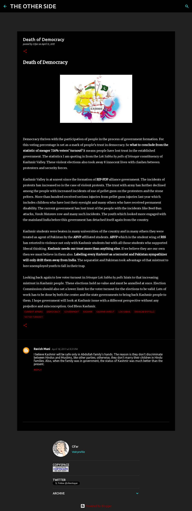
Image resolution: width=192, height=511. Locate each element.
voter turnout (33, 317)
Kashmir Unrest (105, 312)
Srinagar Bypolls (144, 312)
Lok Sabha (124, 312)
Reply (38, 369)
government (71, 312)
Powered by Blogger (96, 506)
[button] (25, 51)
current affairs (33, 312)
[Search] (61, 6)
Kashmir (87, 312)
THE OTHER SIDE (33, 6)
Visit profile (78, 451)
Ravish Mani (42, 349)
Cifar (75, 446)
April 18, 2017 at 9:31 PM (64, 349)
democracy (53, 312)
